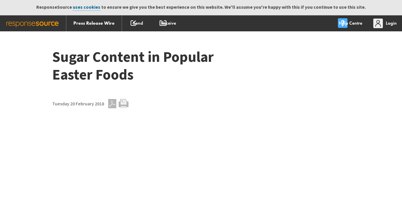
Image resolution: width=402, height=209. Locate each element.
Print (123, 103)
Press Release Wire (94, 23)
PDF (112, 103)
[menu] (346, 23)
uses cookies (86, 7)
